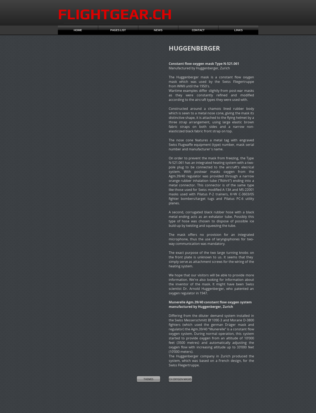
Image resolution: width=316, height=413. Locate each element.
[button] (76, 72)
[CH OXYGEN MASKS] (180, 379)
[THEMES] (148, 379)
